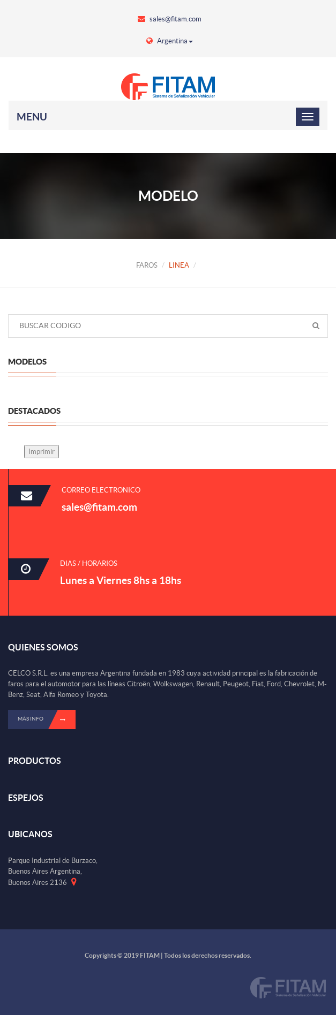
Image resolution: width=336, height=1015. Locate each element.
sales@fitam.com (169, 19)
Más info (47, 719)
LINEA (179, 265)
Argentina (169, 41)
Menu (32, 117)
